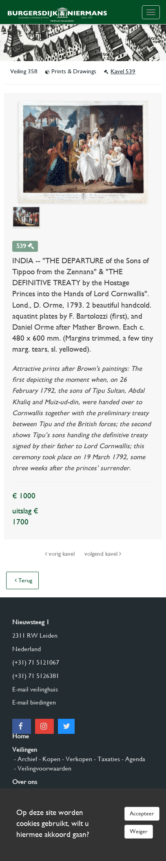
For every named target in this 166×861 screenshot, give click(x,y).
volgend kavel (102, 553)
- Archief (24, 759)
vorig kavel (60, 553)
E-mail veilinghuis (35, 689)
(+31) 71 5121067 (35, 662)
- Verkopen (76, 759)
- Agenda (132, 759)
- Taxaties (106, 759)
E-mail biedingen (34, 702)
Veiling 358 (24, 71)
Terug (23, 580)
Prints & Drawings (71, 71)
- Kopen (48, 759)
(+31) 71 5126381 (35, 676)
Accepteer (142, 813)
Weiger (139, 831)
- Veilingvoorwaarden (41, 768)
